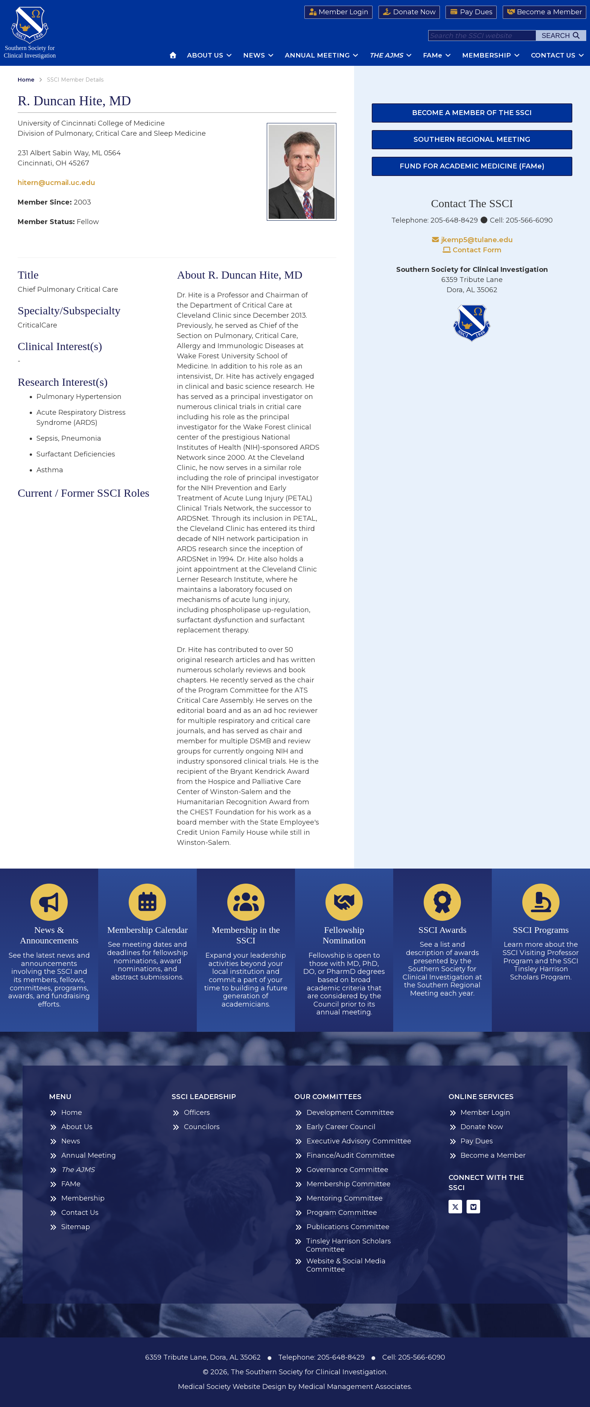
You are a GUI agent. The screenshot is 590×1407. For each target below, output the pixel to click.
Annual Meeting (322, 55)
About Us (210, 55)
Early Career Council (335, 1127)
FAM (437, 55)
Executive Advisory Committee (352, 1141)
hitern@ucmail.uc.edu (56, 183)
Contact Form (472, 250)
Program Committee (335, 1213)
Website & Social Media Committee (339, 1265)
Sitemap (69, 1227)
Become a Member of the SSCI (472, 113)
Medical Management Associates (354, 1387)
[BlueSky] (473, 1206)
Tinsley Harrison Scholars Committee (342, 1245)
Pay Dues (471, 12)
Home (26, 79)
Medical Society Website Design (232, 1387)
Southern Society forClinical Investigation (30, 32)
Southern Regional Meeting (472, 139)
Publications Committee (341, 1227)
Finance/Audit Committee (344, 1156)
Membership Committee (342, 1184)
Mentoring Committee (338, 1198)
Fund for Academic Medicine (472, 166)
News (259, 55)
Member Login (339, 12)
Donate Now (409, 12)
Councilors (196, 1127)
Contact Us (558, 55)
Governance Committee (341, 1170)
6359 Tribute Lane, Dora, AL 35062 (203, 1357)
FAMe (65, 1184)
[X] (455, 1206)
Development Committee (344, 1113)
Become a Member (544, 12)
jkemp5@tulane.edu (472, 240)
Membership (491, 55)
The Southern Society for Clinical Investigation (308, 1372)
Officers (191, 1113)
